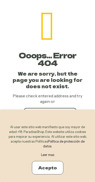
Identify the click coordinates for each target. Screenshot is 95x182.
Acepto (47, 168)
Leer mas (47, 155)
